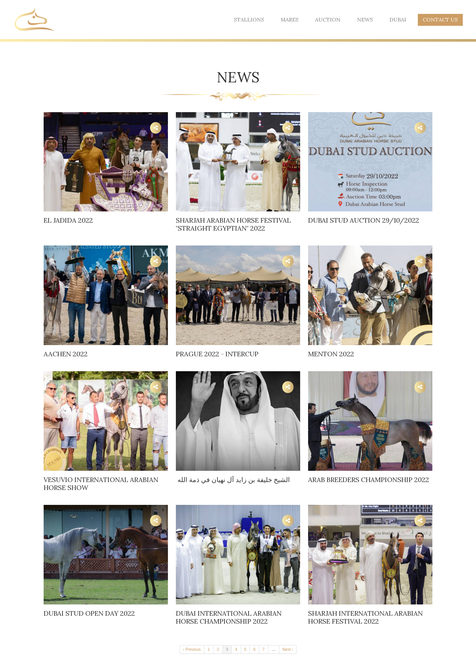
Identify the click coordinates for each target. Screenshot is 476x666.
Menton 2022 (331, 354)
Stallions (249, 19)
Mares (289, 19)
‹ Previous (192, 649)
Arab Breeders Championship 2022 (368, 479)
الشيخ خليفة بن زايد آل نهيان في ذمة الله (233, 479)
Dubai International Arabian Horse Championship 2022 (229, 617)
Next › (288, 649)
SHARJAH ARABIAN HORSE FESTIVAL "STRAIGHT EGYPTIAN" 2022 (233, 224)
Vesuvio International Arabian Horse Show (101, 483)
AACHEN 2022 (66, 354)
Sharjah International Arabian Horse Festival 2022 (365, 617)
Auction (327, 19)
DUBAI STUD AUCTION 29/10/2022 (363, 220)
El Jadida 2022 (68, 220)
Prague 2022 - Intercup (217, 354)
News (365, 19)
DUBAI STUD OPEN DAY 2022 (89, 613)
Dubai (397, 19)
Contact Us (440, 19)
